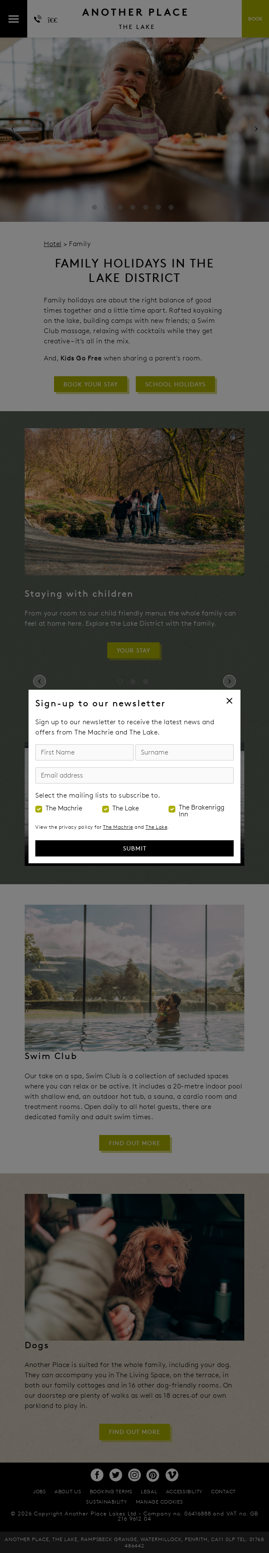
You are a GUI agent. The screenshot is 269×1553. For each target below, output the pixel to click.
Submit (134, 848)
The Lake (125, 808)
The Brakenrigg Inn (201, 811)
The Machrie (64, 808)
